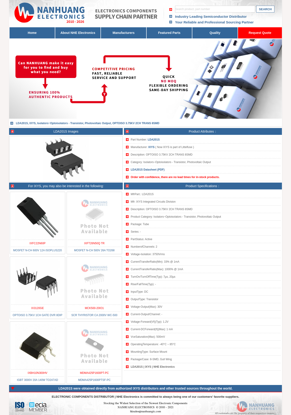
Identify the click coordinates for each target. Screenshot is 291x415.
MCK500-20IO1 (94, 308)
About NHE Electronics (77, 33)
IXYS (151, 147)
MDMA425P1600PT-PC (94, 373)
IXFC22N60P (38, 243)
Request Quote (260, 33)
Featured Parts (169, 33)
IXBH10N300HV (38, 373)
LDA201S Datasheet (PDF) (148, 169)
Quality (215, 33)
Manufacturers (123, 33)
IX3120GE (37, 308)
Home (32, 33)
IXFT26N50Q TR (94, 243)
